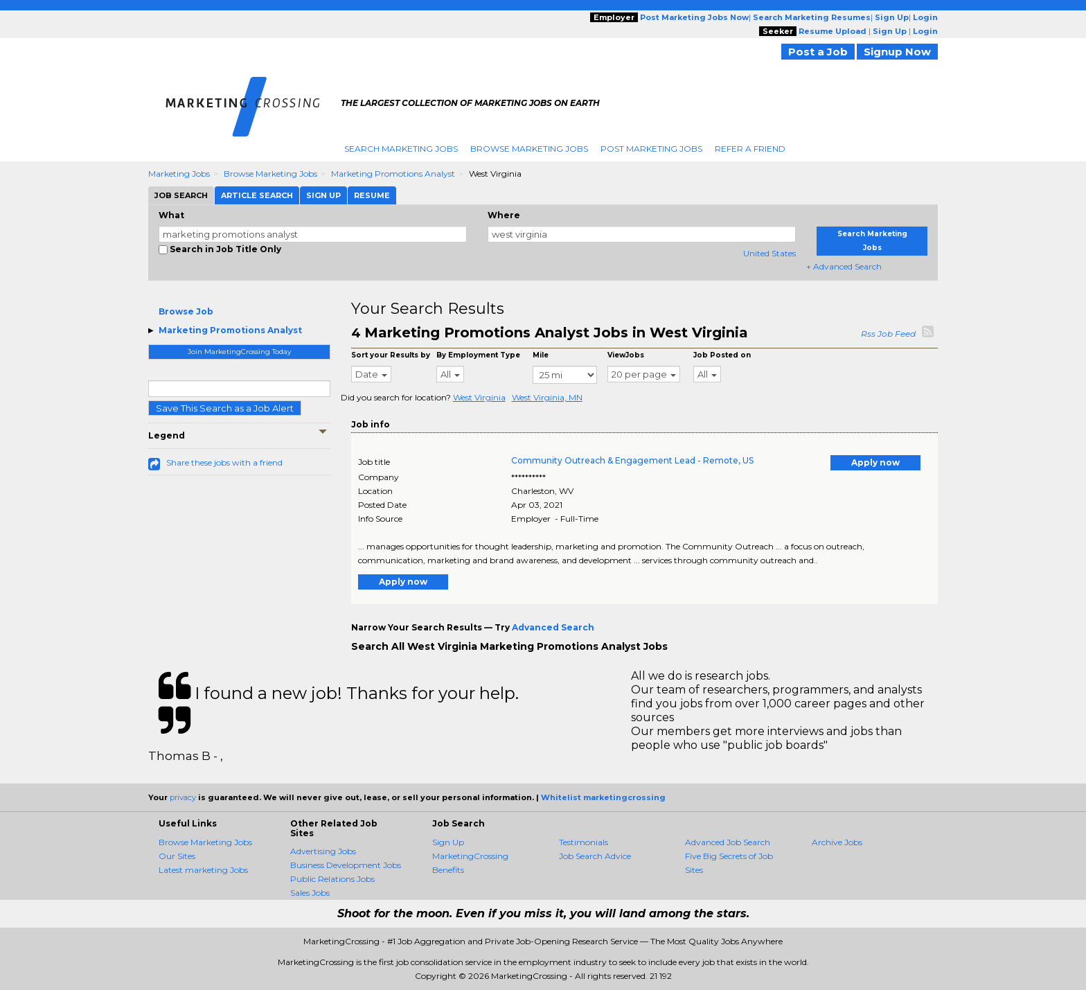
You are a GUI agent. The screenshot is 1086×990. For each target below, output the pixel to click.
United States (769, 253)
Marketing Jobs (179, 173)
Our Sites (177, 856)
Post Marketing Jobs (651, 148)
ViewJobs (625, 355)
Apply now (875, 462)
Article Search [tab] (257, 195)
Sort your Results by (390, 355)
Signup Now (897, 51)
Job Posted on (722, 355)
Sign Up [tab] (323, 195)
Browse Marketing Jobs (529, 148)
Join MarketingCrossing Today (239, 351)
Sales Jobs (310, 892)
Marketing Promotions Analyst (393, 173)
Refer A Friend (750, 148)
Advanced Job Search (727, 842)
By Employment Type (478, 355)
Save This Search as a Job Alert (225, 408)
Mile (541, 355)
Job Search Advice (595, 856)
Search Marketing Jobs (401, 148)
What (171, 215)
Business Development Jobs (345, 865)
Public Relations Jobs (332, 879)
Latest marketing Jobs (203, 870)
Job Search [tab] (181, 195)
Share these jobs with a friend (224, 462)
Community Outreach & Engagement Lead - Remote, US (632, 460)
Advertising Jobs (323, 851)
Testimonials (583, 842)
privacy (183, 797)
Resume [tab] (372, 195)
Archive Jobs (837, 842)
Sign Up (448, 842)
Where (504, 215)
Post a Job (818, 51)
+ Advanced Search (844, 266)
